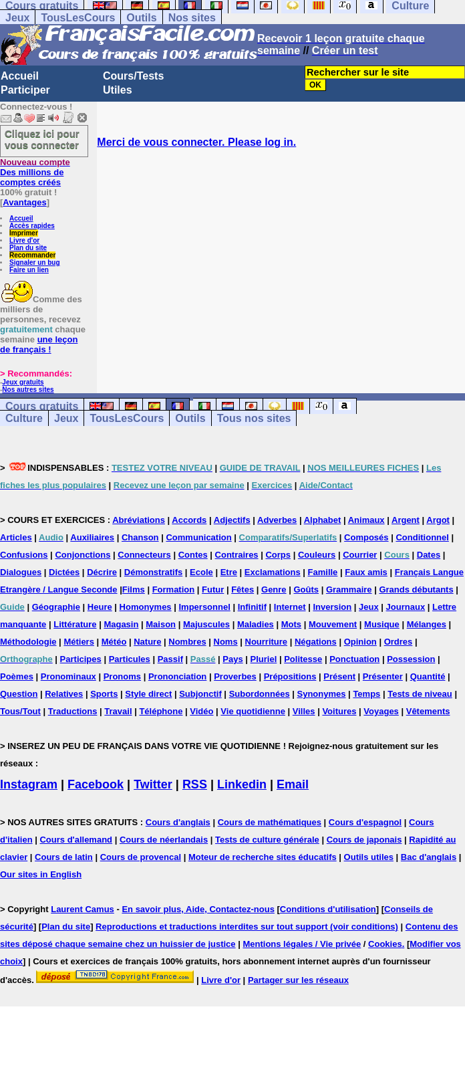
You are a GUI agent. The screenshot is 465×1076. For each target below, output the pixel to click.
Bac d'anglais (428, 857)
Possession (411, 659)
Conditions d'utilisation (328, 909)
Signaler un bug (34, 262)
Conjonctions (82, 555)
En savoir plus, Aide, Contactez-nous (198, 909)
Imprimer (23, 233)
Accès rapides (32, 225)
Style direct (148, 694)
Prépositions (290, 676)
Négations (316, 642)
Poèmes (16, 676)
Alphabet (322, 520)
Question (18, 694)
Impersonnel (204, 607)
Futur (213, 589)
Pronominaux (68, 676)
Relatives (64, 694)
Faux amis (366, 572)
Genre (274, 589)
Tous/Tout (20, 711)
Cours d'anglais (178, 822)
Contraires (237, 555)
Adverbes (277, 520)
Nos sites (192, 17)
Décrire (102, 572)
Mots (291, 624)
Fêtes (242, 589)
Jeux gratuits (22, 382)
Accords (189, 520)
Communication (198, 537)
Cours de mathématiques (269, 822)
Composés (366, 537)
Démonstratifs (153, 572)
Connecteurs (144, 555)
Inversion (332, 607)
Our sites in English (41, 874)
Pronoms (122, 676)
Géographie (56, 607)
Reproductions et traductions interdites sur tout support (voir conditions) (247, 927)
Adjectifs (232, 520)
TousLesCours (78, 17)
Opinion (360, 642)
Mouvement (333, 624)
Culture (24, 418)
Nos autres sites (27, 389)
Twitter (153, 784)
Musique (382, 624)
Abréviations (138, 520)
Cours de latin (64, 857)
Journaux (406, 607)
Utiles (117, 90)
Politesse (303, 659)
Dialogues (20, 572)
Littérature (74, 624)
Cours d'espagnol (365, 822)
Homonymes (146, 607)
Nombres (187, 642)
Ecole (201, 572)
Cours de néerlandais (164, 840)
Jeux (17, 17)
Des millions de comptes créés (35, 172)
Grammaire (349, 589)
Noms (226, 642)
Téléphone (160, 711)
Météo (114, 642)
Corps (278, 555)
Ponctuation (354, 659)
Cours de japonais (364, 840)
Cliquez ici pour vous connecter (42, 139)
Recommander (32, 255)
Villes (304, 711)
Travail (118, 711)
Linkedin (242, 784)
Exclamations (273, 572)
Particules (129, 659)
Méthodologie (28, 642)
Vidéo (201, 711)
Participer (25, 90)
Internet (290, 607)
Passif (170, 659)
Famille (323, 572)
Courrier (360, 555)
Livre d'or (24, 240)
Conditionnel (422, 537)
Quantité (428, 676)
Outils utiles (369, 857)
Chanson (140, 537)
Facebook (95, 784)
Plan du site (28, 247)
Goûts (306, 589)
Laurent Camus (82, 909)
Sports (104, 694)
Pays (232, 659)
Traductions (73, 711)
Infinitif (252, 607)
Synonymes (321, 694)
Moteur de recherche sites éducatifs (262, 857)
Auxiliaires (92, 537)
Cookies (385, 944)
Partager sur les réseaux (298, 980)
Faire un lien (29, 270)
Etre (228, 572)
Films (133, 589)
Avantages (24, 202)
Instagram (28, 784)
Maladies (255, 624)
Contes (193, 555)
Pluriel (264, 659)
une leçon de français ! (39, 344)
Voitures (339, 711)
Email (293, 784)
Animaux (366, 520)
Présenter (383, 676)
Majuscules (206, 624)
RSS (194, 784)
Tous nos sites (254, 418)
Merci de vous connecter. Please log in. (196, 142)
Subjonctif (200, 694)
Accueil (20, 76)
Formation (173, 589)
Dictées (64, 572)
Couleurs (316, 555)
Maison (161, 624)
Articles (16, 537)
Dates (428, 555)
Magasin (121, 624)
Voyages (381, 711)
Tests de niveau (420, 694)
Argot (438, 520)
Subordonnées (259, 694)
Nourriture (266, 642)
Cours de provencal (140, 857)
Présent (339, 676)
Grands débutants (416, 589)
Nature (147, 642)
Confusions (24, 555)
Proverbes (235, 676)
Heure (100, 607)
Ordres (398, 642)
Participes (81, 659)
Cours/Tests (133, 76)
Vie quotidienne (252, 711)
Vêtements (428, 711)
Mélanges (426, 624)
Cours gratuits (41, 406)
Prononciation (177, 676)
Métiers (78, 642)
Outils (141, 17)
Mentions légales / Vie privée (302, 944)
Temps (366, 694)
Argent (406, 520)
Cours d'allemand (75, 840)
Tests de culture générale (267, 840)
